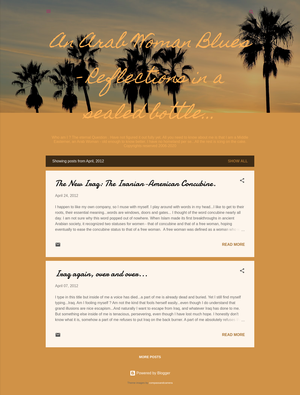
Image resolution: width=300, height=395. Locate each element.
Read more (233, 244)
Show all (238, 161)
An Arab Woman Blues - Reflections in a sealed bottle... (150, 79)
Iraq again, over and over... (101, 273)
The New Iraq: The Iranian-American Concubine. (135, 183)
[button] (242, 181)
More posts (150, 357)
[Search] (251, 13)
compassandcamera (161, 382)
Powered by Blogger (150, 373)
